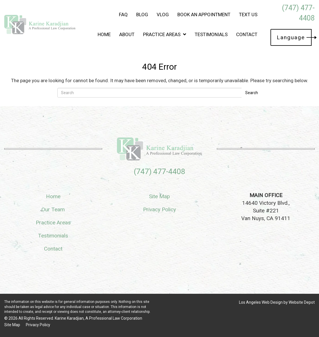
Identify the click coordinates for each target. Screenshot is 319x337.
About (127, 34)
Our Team (53, 209)
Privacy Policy (159, 209)
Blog (142, 14)
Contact (246, 34)
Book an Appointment (203, 14)
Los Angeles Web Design (261, 302)
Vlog (163, 14)
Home (104, 34)
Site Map (159, 196)
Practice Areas (164, 34)
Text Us (248, 14)
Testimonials (211, 34)
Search (251, 92)
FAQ (123, 14)
